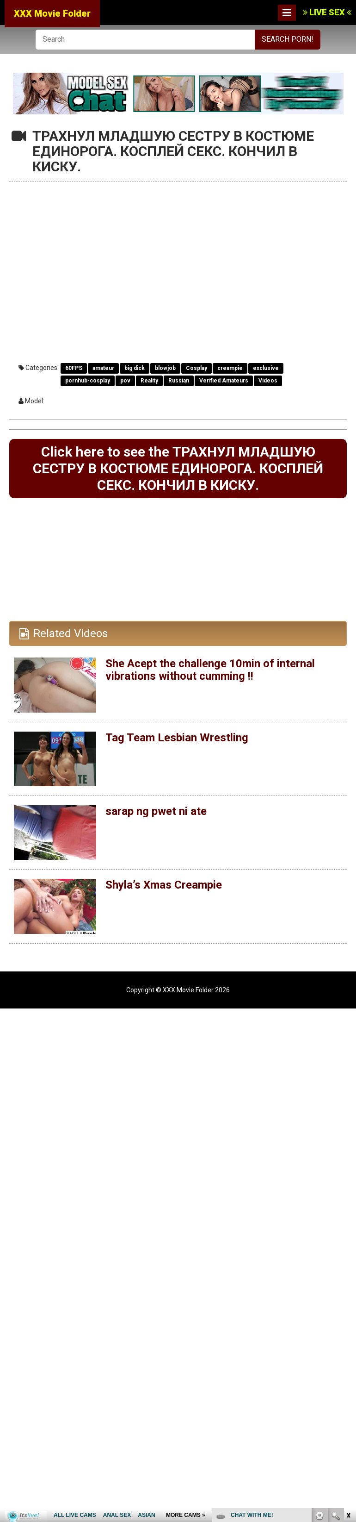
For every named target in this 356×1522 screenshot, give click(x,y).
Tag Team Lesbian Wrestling (176, 737)
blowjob (165, 368)
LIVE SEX (327, 12)
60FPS (73, 368)
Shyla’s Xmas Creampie (163, 884)
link (348, 1377)
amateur (103, 368)
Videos (267, 380)
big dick (134, 368)
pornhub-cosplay (87, 380)
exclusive (266, 368)
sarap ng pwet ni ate (156, 811)
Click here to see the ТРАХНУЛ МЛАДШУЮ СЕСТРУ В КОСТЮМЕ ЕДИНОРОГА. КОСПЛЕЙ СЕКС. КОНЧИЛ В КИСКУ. (178, 468)
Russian (178, 380)
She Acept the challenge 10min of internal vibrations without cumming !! (210, 669)
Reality (149, 380)
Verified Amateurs (223, 380)
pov (125, 380)
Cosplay (196, 368)
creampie (230, 368)
